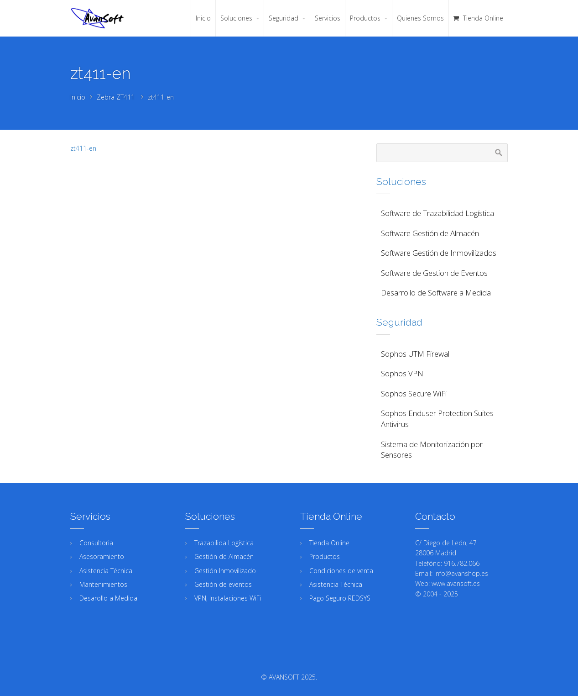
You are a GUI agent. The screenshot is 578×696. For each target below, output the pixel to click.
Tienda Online (329, 542)
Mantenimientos (103, 584)
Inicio (77, 97)
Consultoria (96, 542)
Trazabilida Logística (224, 542)
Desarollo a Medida (108, 598)
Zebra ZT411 (116, 97)
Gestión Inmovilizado (225, 570)
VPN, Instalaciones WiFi (227, 598)
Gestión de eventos (223, 584)
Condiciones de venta (341, 570)
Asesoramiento (101, 556)
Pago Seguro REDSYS (339, 598)
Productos (324, 556)
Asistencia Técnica (105, 570)
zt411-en (83, 148)
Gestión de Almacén (224, 556)
